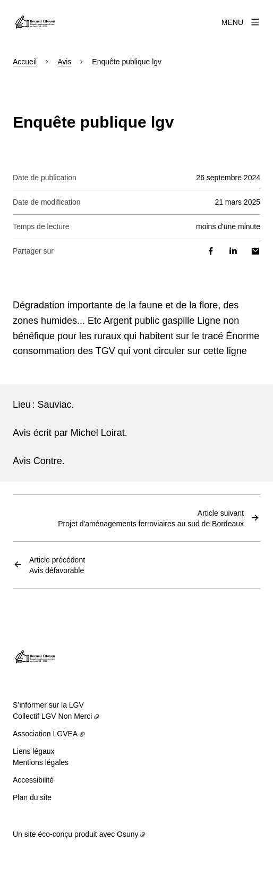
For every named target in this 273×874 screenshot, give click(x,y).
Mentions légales (41, 762)
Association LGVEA (45, 733)
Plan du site (32, 797)
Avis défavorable (57, 564)
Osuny (127, 834)
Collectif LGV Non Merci (52, 716)
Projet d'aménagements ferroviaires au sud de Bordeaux (151, 518)
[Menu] (240, 22)
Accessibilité (33, 780)
